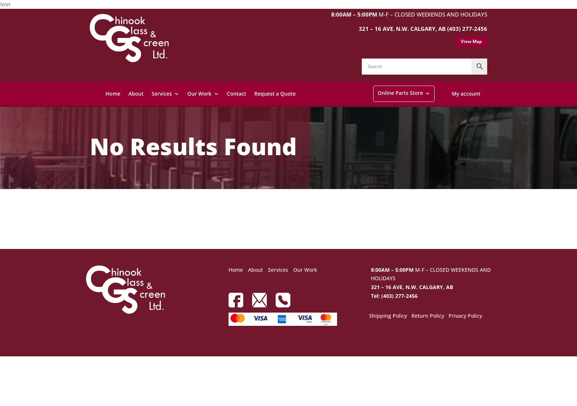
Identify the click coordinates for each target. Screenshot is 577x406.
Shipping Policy (388, 316)
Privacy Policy (465, 316)
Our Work (199, 93)
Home (113, 93)
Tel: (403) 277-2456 (394, 295)
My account (466, 93)
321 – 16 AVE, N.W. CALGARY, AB (412, 287)
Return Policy (427, 316)
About (136, 93)
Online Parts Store (400, 92)
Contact (236, 93)
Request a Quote (275, 93)
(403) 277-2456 (467, 28)
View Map (471, 41)
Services (162, 93)
